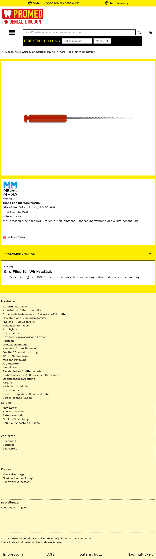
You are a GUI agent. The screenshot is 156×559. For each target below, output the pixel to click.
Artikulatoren (11, 363)
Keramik (8, 382)
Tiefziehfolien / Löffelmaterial (22, 371)
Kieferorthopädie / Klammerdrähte (26, 393)
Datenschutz (90, 554)
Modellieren (10, 367)
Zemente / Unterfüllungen (20, 348)
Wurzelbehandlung (15, 344)
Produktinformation (20, 253)
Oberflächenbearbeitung (19, 378)
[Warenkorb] (150, 31)
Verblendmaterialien (16, 386)
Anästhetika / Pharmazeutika (22, 310)
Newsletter (10, 407)
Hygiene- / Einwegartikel (19, 321)
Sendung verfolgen (13, 507)
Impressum (13, 554)
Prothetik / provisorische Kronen (24, 336)
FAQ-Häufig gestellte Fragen (21, 422)
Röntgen (8, 340)
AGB (51, 554)
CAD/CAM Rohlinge (15, 355)
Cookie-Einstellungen (17, 419)
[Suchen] (139, 32)
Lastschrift (10, 448)
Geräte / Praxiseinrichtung (20, 352)
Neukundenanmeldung (18, 478)
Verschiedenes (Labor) (17, 397)
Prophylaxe (10, 329)
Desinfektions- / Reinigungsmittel (25, 317)
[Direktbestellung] (117, 41)
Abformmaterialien (15, 306)
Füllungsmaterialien (16, 325)
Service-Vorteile (13, 411)
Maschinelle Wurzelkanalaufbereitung (30, 51)
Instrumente (11, 333)
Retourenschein (13, 415)
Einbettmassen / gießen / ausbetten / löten (31, 374)
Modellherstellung (14, 359)
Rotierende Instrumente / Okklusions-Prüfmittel (34, 314)
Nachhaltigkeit (140, 554)
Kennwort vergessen (16, 481)
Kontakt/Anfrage (13, 474)
